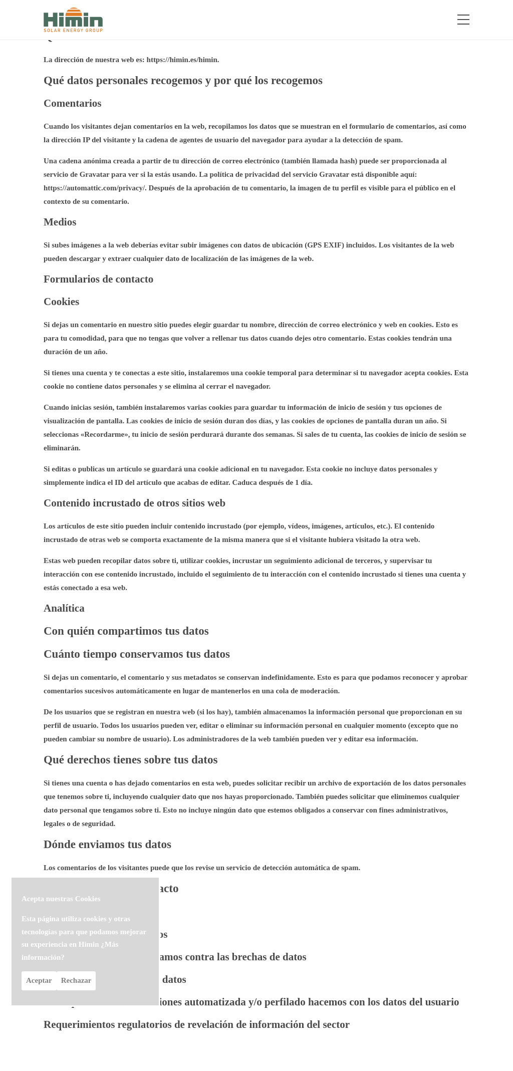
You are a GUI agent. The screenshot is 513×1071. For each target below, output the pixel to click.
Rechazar (76, 980)
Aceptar (39, 980)
